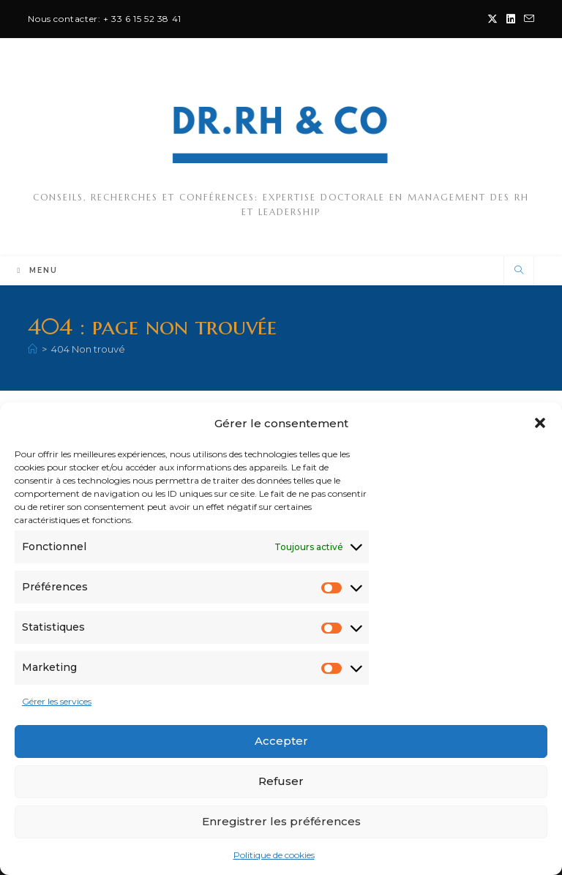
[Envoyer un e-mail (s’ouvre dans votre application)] (527, 19)
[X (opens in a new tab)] (492, 19)
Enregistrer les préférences (281, 821)
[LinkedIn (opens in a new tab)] (511, 19)
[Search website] (519, 271)
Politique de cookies (274, 854)
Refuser (281, 781)
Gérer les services (56, 701)
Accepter (281, 741)
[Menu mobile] (37, 270)
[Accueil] (32, 349)
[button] (540, 423)
